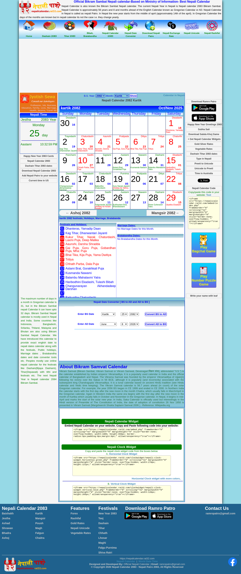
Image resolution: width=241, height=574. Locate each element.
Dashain (103, 523)
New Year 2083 (107, 513)
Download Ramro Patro (203, 101)
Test (208, 195)
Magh (38, 528)
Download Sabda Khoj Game (203, 134)
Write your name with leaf (203, 296)
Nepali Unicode (80, 528)
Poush (39, 523)
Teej (100, 518)
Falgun (39, 533)
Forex (74, 513)
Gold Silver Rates (203, 144)
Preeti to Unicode (203, 163)
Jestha (6, 518)
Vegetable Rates (203, 149)
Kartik (39, 513)
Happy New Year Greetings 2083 (205, 124)
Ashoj (5, 537)
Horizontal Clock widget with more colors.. (156, 483)
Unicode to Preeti (203, 168)
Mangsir (40, 518)
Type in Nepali (203, 158)
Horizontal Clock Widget (123, 454)
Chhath (102, 533)
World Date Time (148, 561)
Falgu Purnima (107, 547)
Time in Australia (204, 173)
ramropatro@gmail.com (220, 513)
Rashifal (76, 518)
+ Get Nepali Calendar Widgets (204, 139)
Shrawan (7, 528)
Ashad (6, 523)
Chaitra (39, 537)
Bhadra (6, 533)
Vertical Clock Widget (123, 488)
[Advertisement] (120, 66)
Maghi (102, 542)
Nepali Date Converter (131, 33)
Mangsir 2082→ (165, 213)
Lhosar (102, 537)
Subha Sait (204, 129)
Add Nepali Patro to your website (39, 175)
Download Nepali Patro (151, 33)
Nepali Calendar (126, 561)
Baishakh (8, 513)
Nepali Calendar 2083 (110, 33)
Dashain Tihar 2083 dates (38, 166)
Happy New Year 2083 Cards (39, 156)
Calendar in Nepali (174, 95)
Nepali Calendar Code (203, 188)
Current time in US (39, 180)
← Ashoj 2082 (78, 213)
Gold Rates (78, 523)
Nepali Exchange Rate (171, 33)
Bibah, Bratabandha (90, 33)
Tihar (101, 528)
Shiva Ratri (105, 552)
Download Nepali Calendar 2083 (39, 170)
